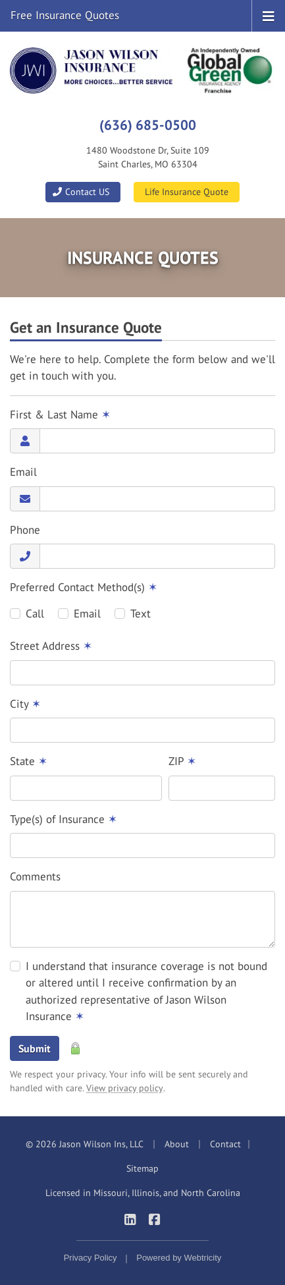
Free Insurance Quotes (65, 15)
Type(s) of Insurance (63, 819)
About (177, 1144)
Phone (25, 530)
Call (35, 613)
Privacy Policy (90, 1258)
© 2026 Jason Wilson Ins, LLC (84, 1144)
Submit (34, 1048)
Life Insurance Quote (186, 192)
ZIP (182, 761)
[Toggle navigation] (268, 15)
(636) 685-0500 (147, 124)
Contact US (80, 192)
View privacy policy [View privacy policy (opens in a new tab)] (124, 1088)
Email (23, 472)
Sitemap (142, 1168)
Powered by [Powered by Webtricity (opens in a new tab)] (178, 1258)
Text (140, 613)
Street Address (51, 646)
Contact (225, 1144)
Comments (35, 876)
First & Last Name (60, 414)
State (28, 761)
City (25, 704)
